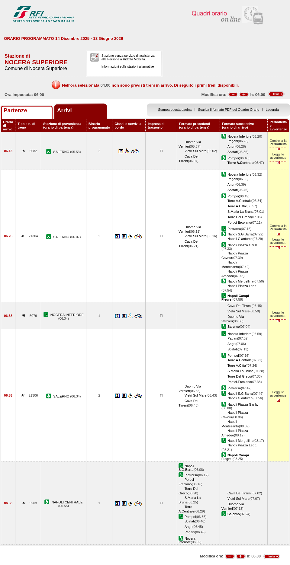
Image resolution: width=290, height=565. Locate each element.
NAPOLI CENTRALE (66, 502)
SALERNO (61, 152)
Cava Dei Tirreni (239, 306)
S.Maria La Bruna (240, 211)
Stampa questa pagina (175, 109)
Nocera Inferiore (239, 136)
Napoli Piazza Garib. (242, 245)
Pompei (233, 158)
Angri (231, 146)
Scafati (232, 152)
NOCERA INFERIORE (67, 315)
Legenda (272, 109)
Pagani (232, 141)
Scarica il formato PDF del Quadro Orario (228, 109)
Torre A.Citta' (236, 206)
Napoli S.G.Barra (240, 234)
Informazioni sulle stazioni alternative (128, 66)
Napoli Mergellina (240, 281)
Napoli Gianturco (240, 239)
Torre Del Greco (239, 217)
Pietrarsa (234, 229)
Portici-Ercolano (239, 222)
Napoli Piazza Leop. (242, 286)
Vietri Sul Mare (195, 151)
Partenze (15, 110)
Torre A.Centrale (239, 201)
